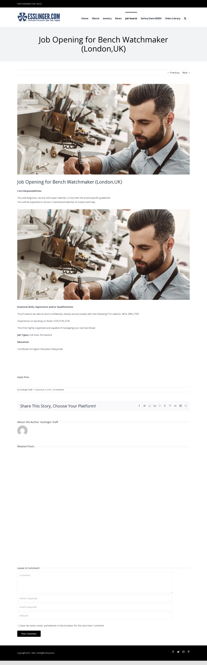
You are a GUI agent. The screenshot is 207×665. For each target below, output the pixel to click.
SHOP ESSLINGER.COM (26, 4)
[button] (185, 18)
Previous (175, 72)
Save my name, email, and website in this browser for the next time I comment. (62, 625)
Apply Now (23, 377)
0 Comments (58, 389)
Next (184, 72)
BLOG (39, 4)
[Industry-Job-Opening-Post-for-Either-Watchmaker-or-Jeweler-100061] (103, 129)
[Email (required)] (94, 607)
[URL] (94, 615)
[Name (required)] (94, 598)
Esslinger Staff (26, 389)
